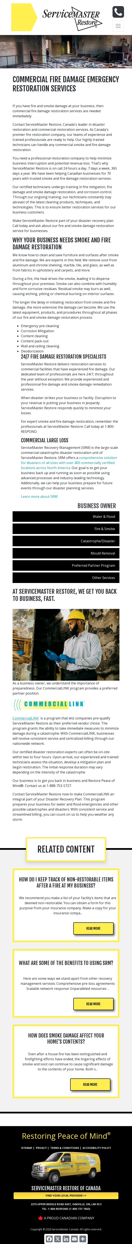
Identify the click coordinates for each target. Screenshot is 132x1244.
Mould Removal (103, 553)
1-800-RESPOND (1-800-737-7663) (69, 1209)
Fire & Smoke (104, 528)
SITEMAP (26, 1148)
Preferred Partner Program (93, 565)
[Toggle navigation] (118, 26)
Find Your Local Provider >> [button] (66, 1195)
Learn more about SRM (39, 496)
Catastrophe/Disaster (98, 541)
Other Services (103, 577)
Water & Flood (104, 516)
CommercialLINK (26, 718)
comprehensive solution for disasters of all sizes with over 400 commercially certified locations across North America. (69, 462)
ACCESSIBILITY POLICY (97, 1148)
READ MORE (93, 928)
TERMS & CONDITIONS (64, 1148)
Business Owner (97, 506)
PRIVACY (41, 1148)
